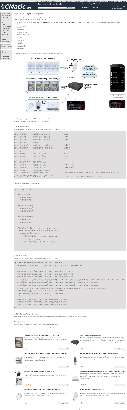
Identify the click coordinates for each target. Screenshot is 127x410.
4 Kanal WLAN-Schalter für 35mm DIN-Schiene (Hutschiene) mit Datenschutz (102, 371)
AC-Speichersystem (7, 24)
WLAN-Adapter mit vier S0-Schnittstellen (92, 389)
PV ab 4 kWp (6, 30)
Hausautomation (5, 21)
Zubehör (5, 32)
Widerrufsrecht (5, 56)
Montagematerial (6, 28)
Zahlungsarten (5, 54)
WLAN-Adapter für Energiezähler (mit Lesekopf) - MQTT (40, 371)
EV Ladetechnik (5, 19)
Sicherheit (4, 39)
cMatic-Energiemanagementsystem (90, 335)
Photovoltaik (4, 23)
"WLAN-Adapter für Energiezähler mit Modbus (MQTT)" (73, 22)
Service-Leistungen (6, 37)
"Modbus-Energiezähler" (45, 22)
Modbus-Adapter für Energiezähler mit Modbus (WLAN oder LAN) (99, 353)
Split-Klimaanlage (6, 41)
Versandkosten (5, 53)
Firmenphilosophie (6, 58)
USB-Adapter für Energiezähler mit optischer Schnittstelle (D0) (42, 335)
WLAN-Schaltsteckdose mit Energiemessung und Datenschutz (42, 389)
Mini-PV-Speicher (7, 26)
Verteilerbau (5, 17)
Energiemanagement (6, 15)
